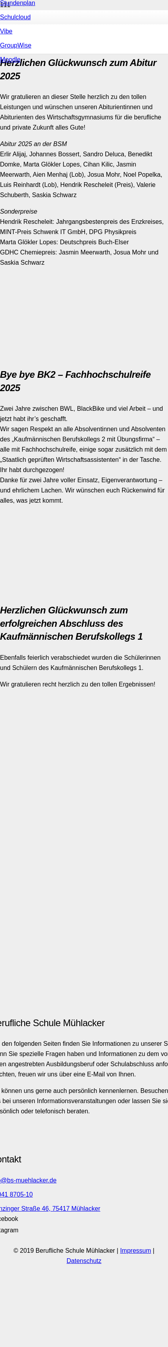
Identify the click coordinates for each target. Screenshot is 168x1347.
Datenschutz (84, 1260)
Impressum (135, 1250)
